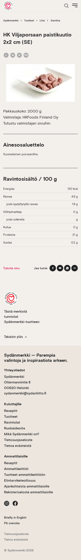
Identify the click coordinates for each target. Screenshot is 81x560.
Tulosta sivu (11, 268)
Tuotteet (29, 20)
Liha (42, 20)
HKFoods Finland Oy (40, 117)
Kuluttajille (12, 404)
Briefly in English (15, 517)
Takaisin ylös (15, 337)
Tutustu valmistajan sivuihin (26, 123)
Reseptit (10, 411)
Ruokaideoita (14, 428)
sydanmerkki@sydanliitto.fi (25, 393)
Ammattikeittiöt (16, 469)
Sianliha (55, 20)
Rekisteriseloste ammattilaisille (28, 492)
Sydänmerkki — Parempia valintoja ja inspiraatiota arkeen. (36, 358)
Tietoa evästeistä (17, 446)
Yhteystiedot (14, 370)
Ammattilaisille (16, 456)
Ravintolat (12, 422)
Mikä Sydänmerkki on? (21, 434)
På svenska (12, 523)
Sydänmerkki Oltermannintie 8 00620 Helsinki (17, 382)
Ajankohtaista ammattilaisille (26, 486)
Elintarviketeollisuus (20, 480)
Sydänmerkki (10, 20)
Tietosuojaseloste (18, 440)
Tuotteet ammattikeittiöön (24, 475)
